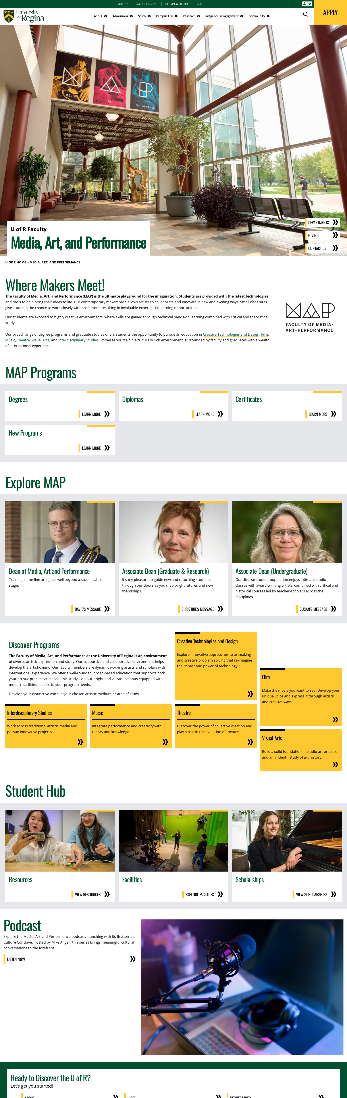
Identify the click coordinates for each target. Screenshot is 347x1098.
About (98, 16)
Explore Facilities (200, 894)
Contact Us (317, 248)
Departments (318, 222)
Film (264, 334)
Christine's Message (197, 609)
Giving (313, 235)
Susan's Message (313, 609)
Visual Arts (40, 340)
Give (199, 4)
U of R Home (15, 262)
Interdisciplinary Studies (78, 340)
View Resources (88, 894)
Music (10, 340)
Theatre (23, 340)
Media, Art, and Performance (55, 262)
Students (122, 4)
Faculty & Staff (147, 4)
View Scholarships (311, 894)
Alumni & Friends (177, 4)
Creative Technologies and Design (231, 334)
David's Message (88, 609)
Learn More (91, 414)
